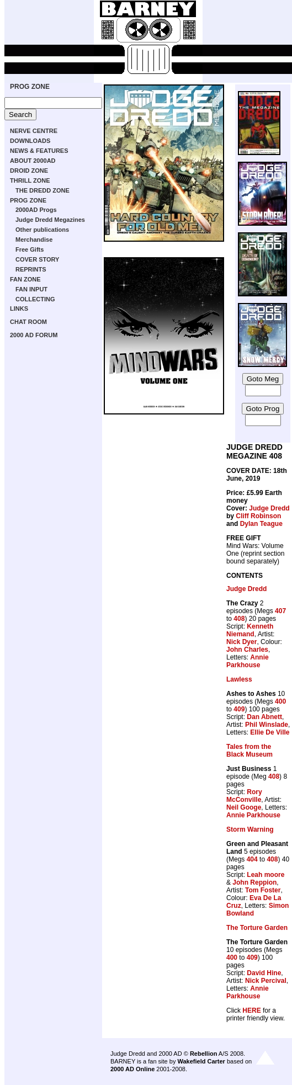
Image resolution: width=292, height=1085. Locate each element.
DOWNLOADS (30, 140)
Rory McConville (244, 796)
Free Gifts (29, 249)
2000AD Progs (36, 209)
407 (280, 611)
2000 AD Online (132, 1069)
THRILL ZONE (30, 180)
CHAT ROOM (28, 321)
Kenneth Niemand (249, 630)
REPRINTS (30, 269)
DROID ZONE (29, 170)
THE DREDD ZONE (42, 190)
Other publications (42, 229)
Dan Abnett (264, 717)
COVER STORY (37, 259)
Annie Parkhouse (247, 661)
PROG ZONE (30, 87)
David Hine (264, 973)
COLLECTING (35, 299)
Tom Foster (262, 890)
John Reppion (254, 882)
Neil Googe (243, 807)
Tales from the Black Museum (249, 750)
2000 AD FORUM (33, 335)
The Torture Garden (257, 928)
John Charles (247, 649)
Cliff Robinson (258, 516)
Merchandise (33, 239)
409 (239, 709)
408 (239, 619)
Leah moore (265, 875)
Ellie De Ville (269, 732)
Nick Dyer (241, 642)
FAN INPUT (31, 289)
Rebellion (203, 1053)
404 (252, 859)
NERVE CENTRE (33, 130)
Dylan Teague (261, 524)
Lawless (239, 679)
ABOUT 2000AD (33, 160)
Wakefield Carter (201, 1061)
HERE (251, 1010)
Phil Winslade (266, 724)
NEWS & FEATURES (39, 150)
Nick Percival (265, 981)
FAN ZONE (25, 279)
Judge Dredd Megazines (50, 219)
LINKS (19, 308)
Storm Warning (250, 829)
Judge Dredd (269, 508)
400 (280, 701)
